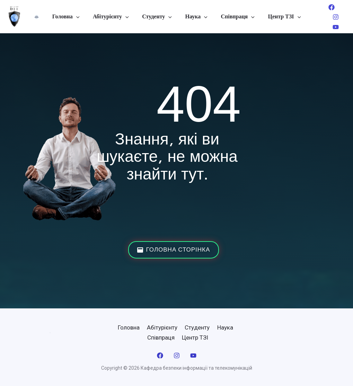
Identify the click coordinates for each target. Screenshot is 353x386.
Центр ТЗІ (278, 16)
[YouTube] (330, 27)
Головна (71, 16)
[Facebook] (326, 7)
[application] (81, 16)
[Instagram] (330, 17)
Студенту (158, 16)
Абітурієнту (114, 16)
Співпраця (234, 16)
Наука (195, 16)
